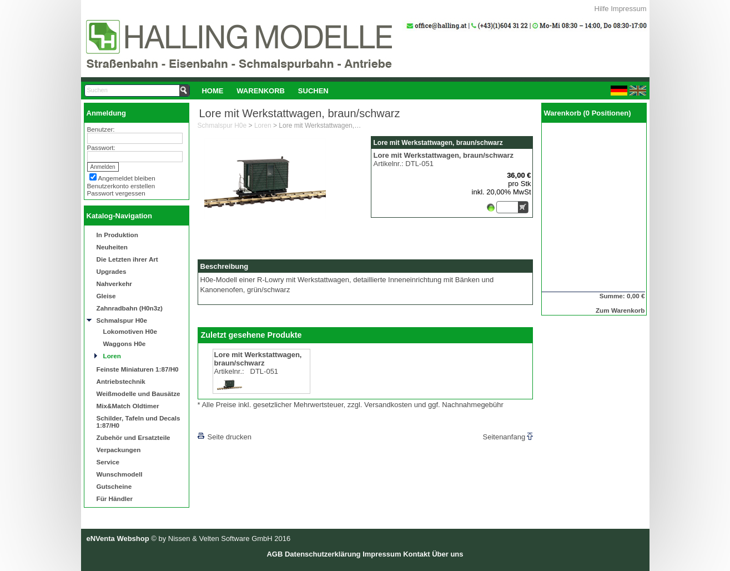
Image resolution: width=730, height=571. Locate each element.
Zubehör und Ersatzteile (133, 437)
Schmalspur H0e (122, 320)
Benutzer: (101, 129)
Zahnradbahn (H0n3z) (130, 308)
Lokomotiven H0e (130, 331)
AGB (274, 554)
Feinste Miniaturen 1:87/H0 (138, 369)
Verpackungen (119, 449)
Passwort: (101, 147)
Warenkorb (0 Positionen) (587, 113)
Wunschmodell (120, 474)
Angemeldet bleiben (126, 178)
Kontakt (416, 554)
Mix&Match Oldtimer (128, 405)
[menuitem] (212, 90)
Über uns (447, 554)
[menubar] (265, 90)
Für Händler (115, 498)
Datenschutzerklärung (323, 554)
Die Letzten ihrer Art (127, 259)
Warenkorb (260, 91)
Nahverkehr (114, 283)
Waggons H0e (124, 343)
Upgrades (112, 271)
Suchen (313, 91)
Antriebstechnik (121, 381)
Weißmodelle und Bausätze (138, 393)
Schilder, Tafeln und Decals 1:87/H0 (138, 421)
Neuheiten (112, 247)
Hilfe (602, 8)
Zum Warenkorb (620, 310)
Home (212, 91)
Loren (112, 355)
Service (108, 461)
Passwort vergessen (116, 193)
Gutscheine (114, 486)
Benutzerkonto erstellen (121, 185)
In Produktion (117, 234)
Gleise (106, 295)
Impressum (628, 8)
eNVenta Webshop (118, 538)
